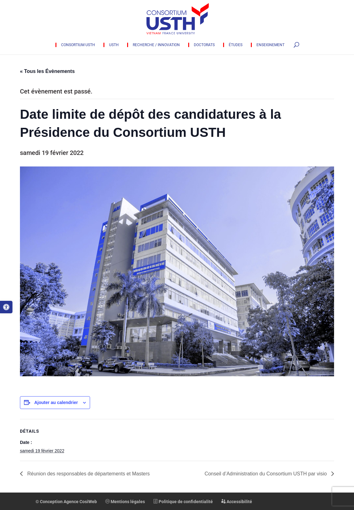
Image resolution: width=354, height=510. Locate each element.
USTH (114, 45)
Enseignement (270, 45)
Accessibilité (236, 501)
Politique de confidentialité (183, 501)
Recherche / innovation (156, 45)
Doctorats (204, 45)
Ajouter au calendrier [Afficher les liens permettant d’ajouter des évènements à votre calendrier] (56, 402)
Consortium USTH (78, 45)
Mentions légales (125, 501)
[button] (6, 307)
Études (235, 45)
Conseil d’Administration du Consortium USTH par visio (266, 473)
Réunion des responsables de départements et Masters (88, 473)
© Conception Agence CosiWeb (66, 501)
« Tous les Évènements (47, 71)
